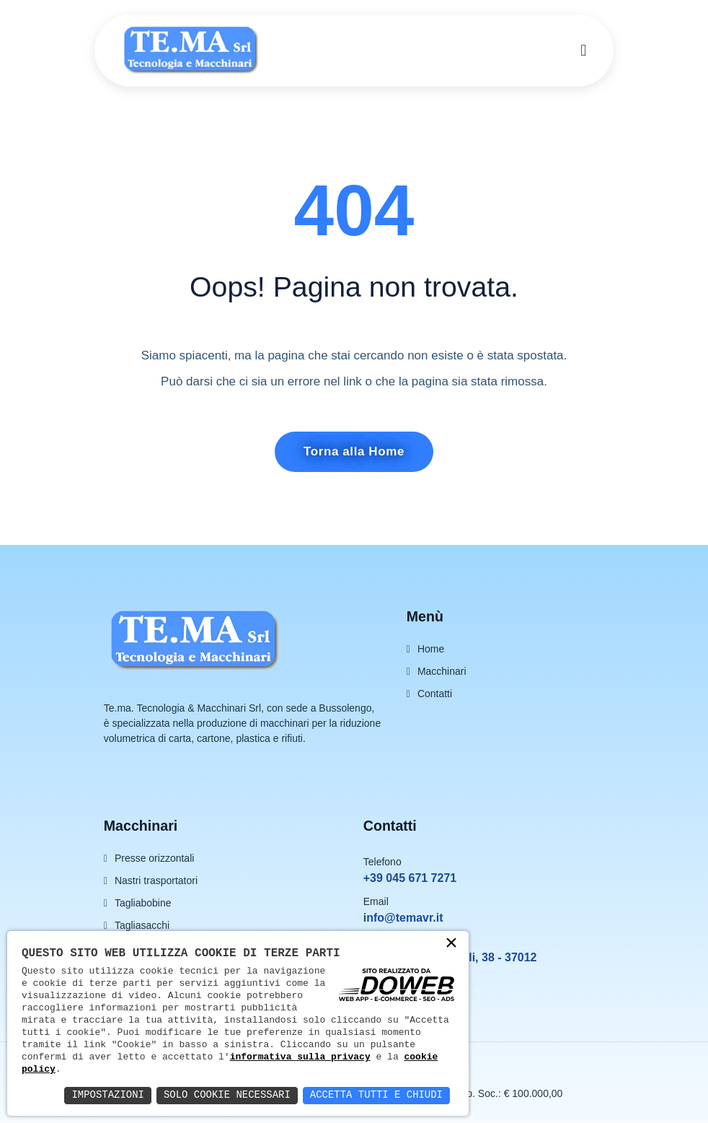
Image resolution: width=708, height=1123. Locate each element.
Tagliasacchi (142, 925)
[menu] (583, 50)
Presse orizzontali (155, 858)
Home (430, 649)
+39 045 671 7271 (409, 878)
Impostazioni (107, 1095)
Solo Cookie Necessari (226, 1095)
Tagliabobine (143, 903)
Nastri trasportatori (156, 880)
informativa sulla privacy (300, 1056)
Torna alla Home (354, 451)
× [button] (451, 944)
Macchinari (441, 671)
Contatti (434, 693)
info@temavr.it (403, 918)
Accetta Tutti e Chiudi (376, 1095)
